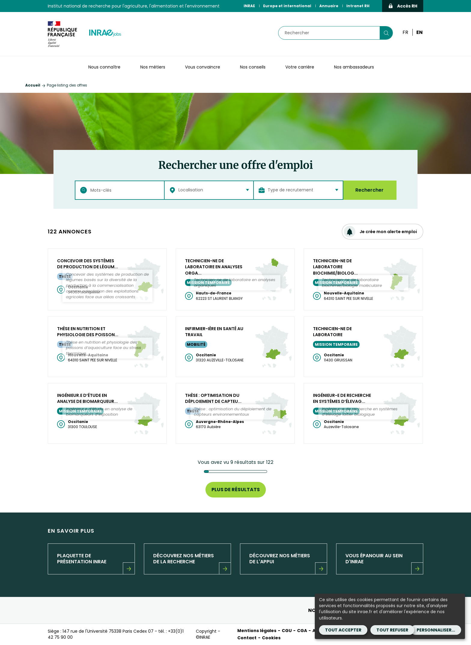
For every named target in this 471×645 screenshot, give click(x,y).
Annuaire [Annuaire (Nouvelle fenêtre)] (328, 5)
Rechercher (369, 190)
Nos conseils (253, 67)
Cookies (271, 638)
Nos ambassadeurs (354, 67)
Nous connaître (104, 67)
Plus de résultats (235, 489)
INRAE (249, 5)
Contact (247, 638)
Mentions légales (256, 631)
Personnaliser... (436, 630)
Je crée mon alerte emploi (380, 231)
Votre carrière (299, 67)
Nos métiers (152, 67)
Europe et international (287, 5)
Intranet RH (357, 5)
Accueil (32, 85)
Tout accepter (343, 630)
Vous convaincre (202, 67)
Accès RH (402, 6)
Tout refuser (392, 630)
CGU (287, 631)
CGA (302, 631)
